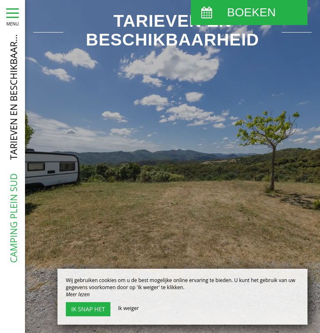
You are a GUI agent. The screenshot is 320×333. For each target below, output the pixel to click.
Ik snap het (88, 309)
